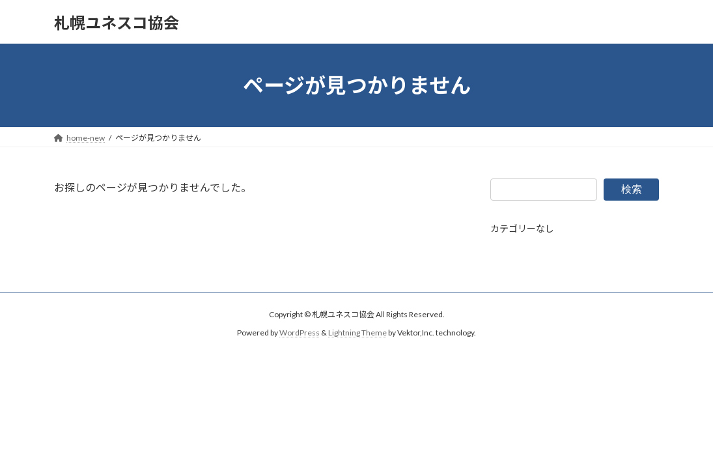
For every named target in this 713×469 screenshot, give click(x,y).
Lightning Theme (357, 333)
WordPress (299, 333)
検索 (631, 188)
